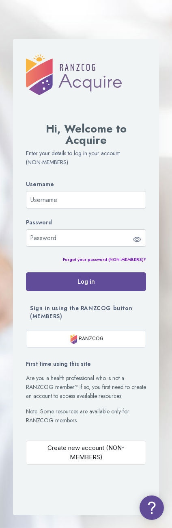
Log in (86, 281)
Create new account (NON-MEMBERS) (86, 452)
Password (39, 222)
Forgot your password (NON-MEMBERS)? (104, 259)
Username (40, 184)
